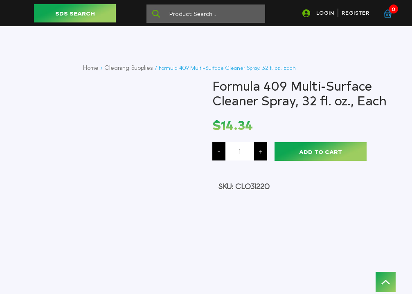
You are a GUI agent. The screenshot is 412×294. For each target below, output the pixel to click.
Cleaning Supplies (128, 67)
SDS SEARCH (75, 13)
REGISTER (355, 12)
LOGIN (325, 12)
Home (91, 67)
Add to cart (320, 152)
